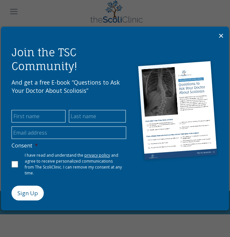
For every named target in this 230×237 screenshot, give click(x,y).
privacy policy (97, 155)
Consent (25, 145)
